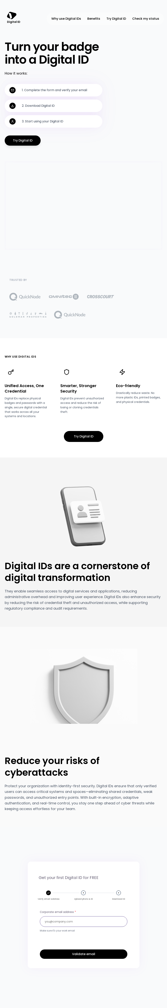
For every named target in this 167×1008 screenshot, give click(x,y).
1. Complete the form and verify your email (54, 90)
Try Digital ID (116, 18)
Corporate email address (58, 912)
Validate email (83, 954)
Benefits (93, 18)
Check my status (145, 18)
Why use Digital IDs (66, 18)
